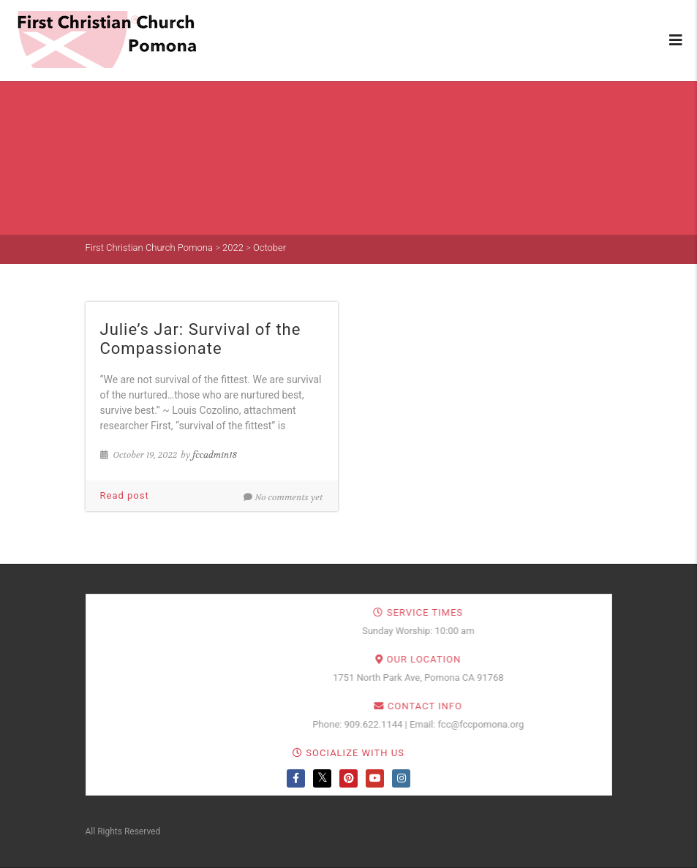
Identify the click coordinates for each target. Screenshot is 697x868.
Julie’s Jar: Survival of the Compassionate (200, 339)
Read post (124, 495)
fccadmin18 (214, 455)
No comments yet (283, 497)
